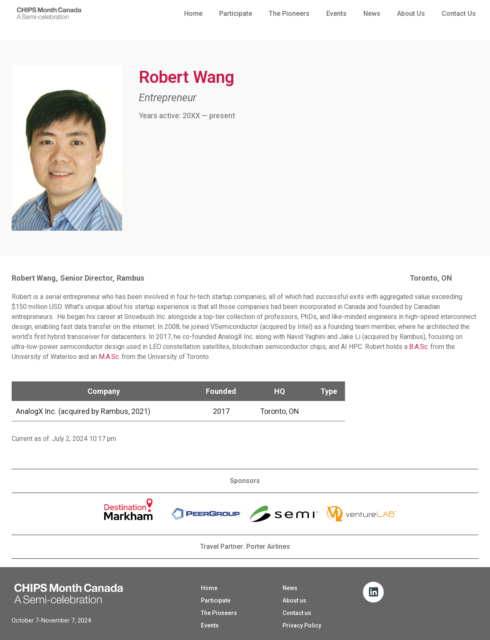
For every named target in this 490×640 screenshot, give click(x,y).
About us (411, 13)
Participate (235, 13)
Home (193, 13)
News (371, 13)
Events (336, 13)
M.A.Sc (109, 357)
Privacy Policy (301, 625)
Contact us (459, 13)
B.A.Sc (418, 347)
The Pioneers (289, 13)
